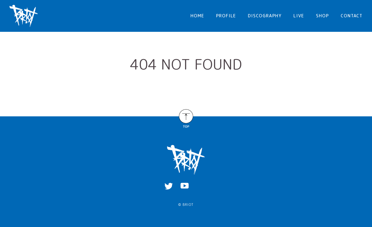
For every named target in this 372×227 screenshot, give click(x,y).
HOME (197, 16)
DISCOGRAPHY (265, 16)
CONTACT (352, 16)
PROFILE (226, 16)
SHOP (322, 16)
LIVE (298, 16)
